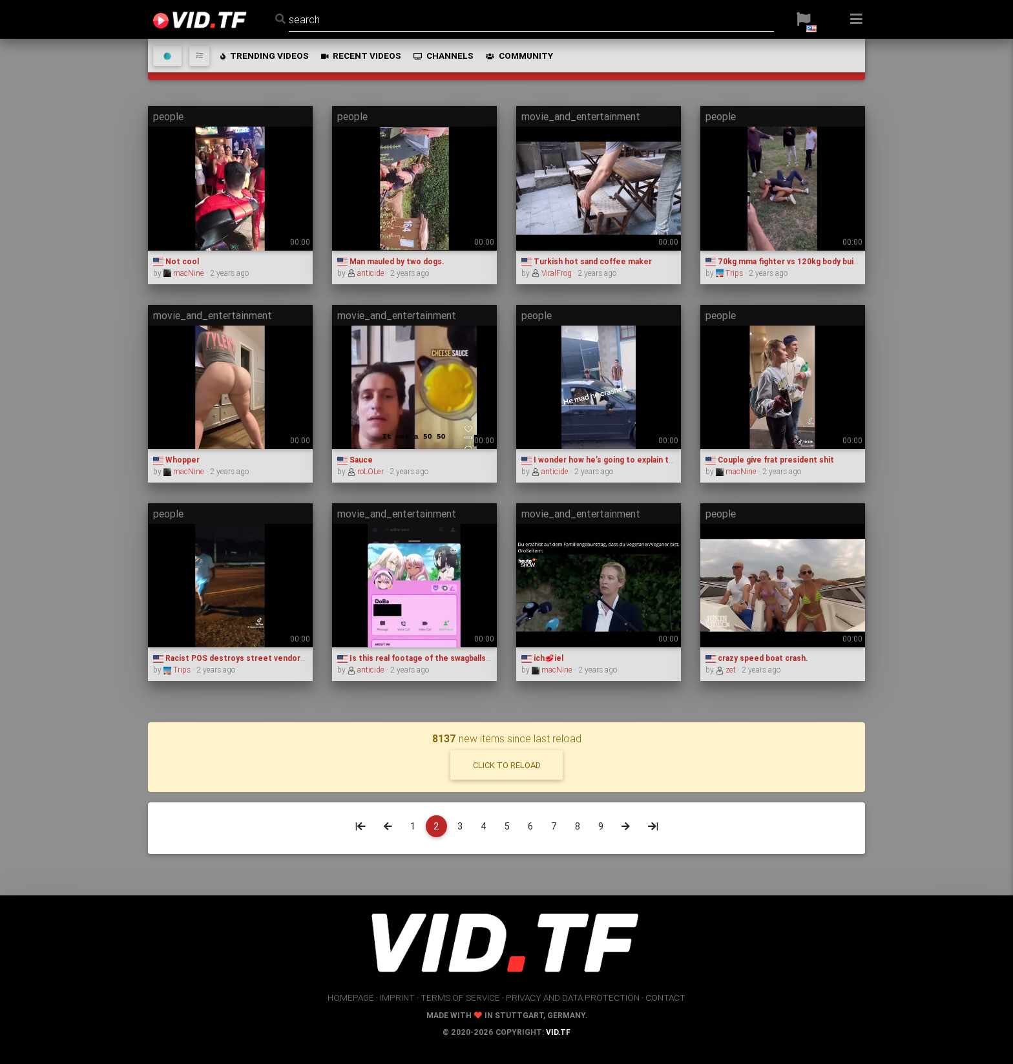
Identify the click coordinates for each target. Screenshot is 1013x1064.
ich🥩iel (542, 658)
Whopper (176, 459)
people (168, 116)
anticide (367, 273)
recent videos (361, 55)
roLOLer (367, 471)
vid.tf (558, 1032)
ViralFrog (553, 273)
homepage (351, 997)
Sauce (355, 459)
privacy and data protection (573, 997)
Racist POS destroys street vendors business (247, 658)
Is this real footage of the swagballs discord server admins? (456, 658)
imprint (397, 997)
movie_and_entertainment (580, 116)
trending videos (264, 55)
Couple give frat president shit (769, 459)
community (519, 55)
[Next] (626, 826)
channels (443, 55)
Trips (730, 273)
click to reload (507, 765)
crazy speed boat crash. (756, 658)
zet (727, 669)
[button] (803, 19)
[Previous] (388, 826)
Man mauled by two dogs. (390, 261)
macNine (184, 273)
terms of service (460, 997)
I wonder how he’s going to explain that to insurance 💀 (631, 459)
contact (665, 997)
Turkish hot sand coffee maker (586, 261)
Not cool (176, 261)
